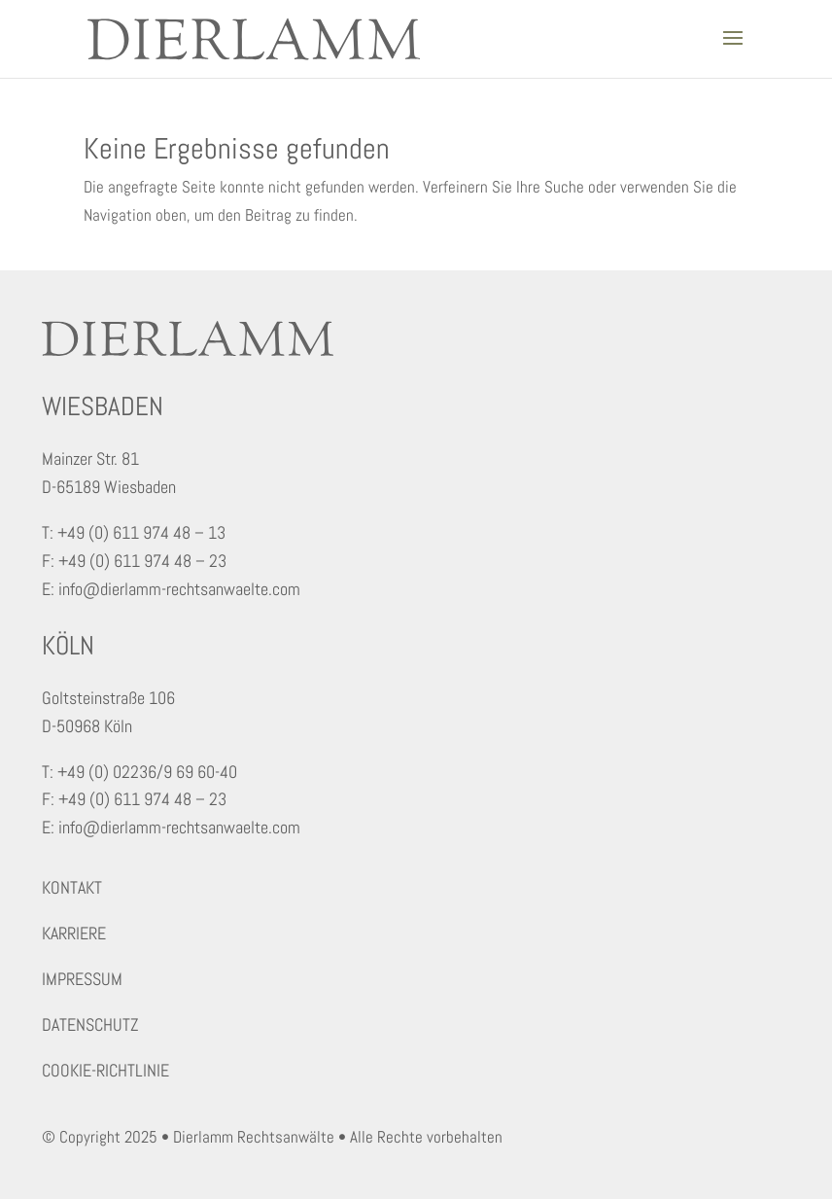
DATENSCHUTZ (90, 1024)
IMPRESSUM (82, 979)
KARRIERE (74, 933)
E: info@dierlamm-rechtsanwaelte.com (171, 589)
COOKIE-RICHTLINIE (105, 1070)
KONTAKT (72, 887)
